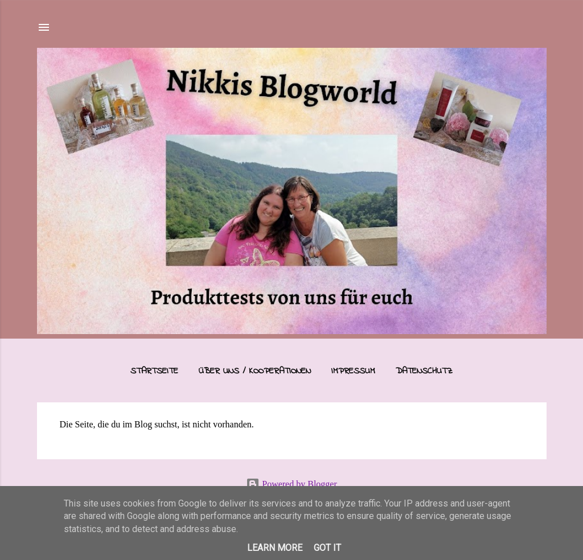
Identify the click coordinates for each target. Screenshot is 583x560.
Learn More (274, 547)
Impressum (353, 371)
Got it (327, 547)
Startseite (154, 371)
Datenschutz (424, 371)
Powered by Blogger (291, 484)
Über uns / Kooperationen (255, 371)
